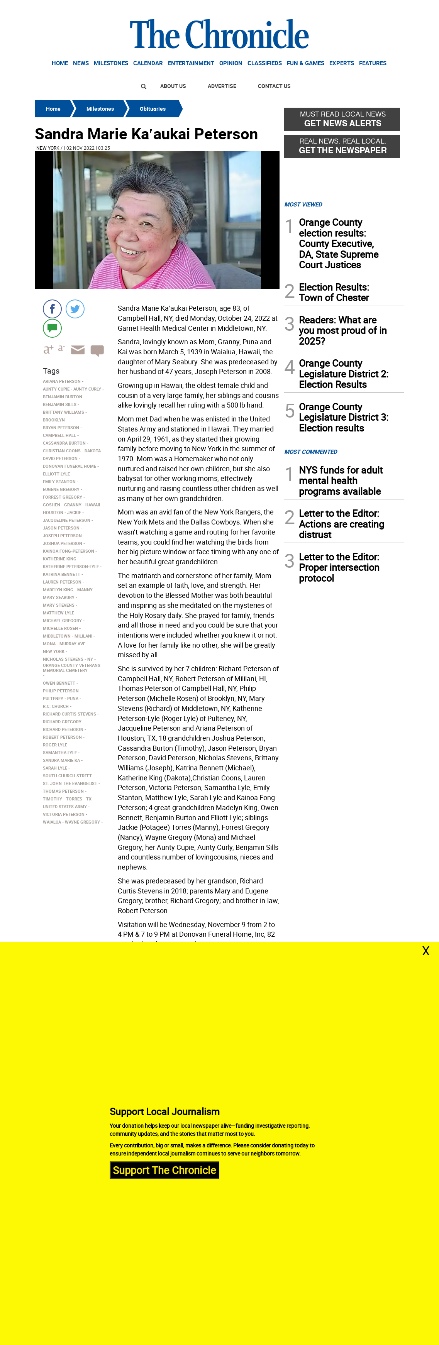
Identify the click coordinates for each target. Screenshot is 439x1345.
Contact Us (274, 86)
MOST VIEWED (303, 204)
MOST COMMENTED (310, 451)
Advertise (222, 86)
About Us (173, 86)
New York (47, 148)
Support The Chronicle (164, 1169)
